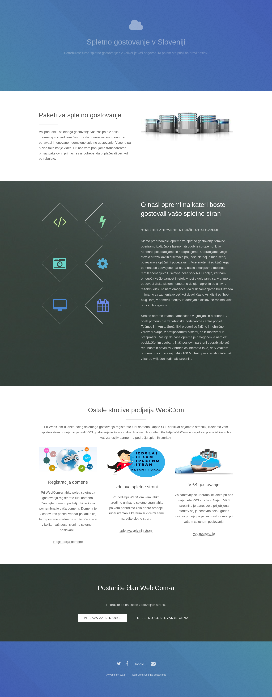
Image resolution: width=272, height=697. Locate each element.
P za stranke (102, 618)
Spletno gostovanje (155, 674)
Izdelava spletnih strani (136, 530)
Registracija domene (68, 542)
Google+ (140, 664)
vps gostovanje (204, 533)
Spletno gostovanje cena (162, 618)
